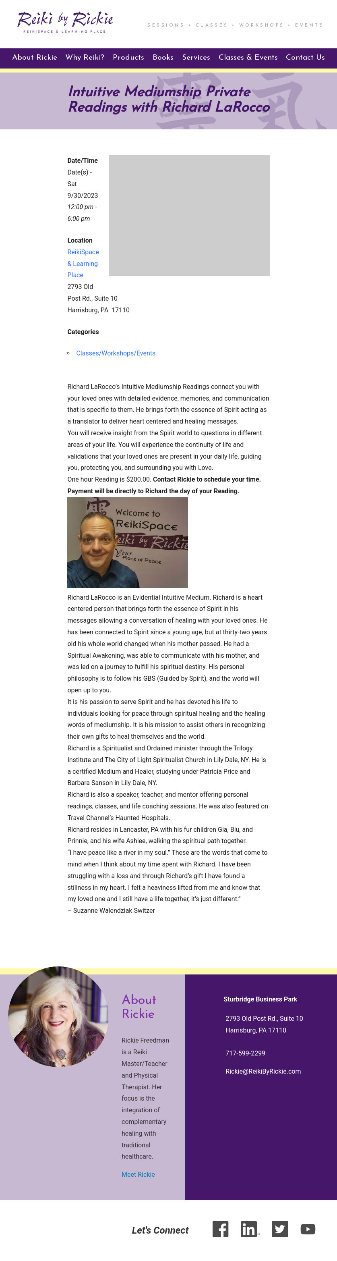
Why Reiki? (84, 58)
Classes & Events (248, 58)
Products (128, 58)
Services (196, 58)
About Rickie (34, 58)
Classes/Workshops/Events (115, 353)
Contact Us (305, 58)
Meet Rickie (138, 1174)
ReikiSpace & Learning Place (83, 263)
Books (163, 58)
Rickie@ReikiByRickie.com (263, 1071)
